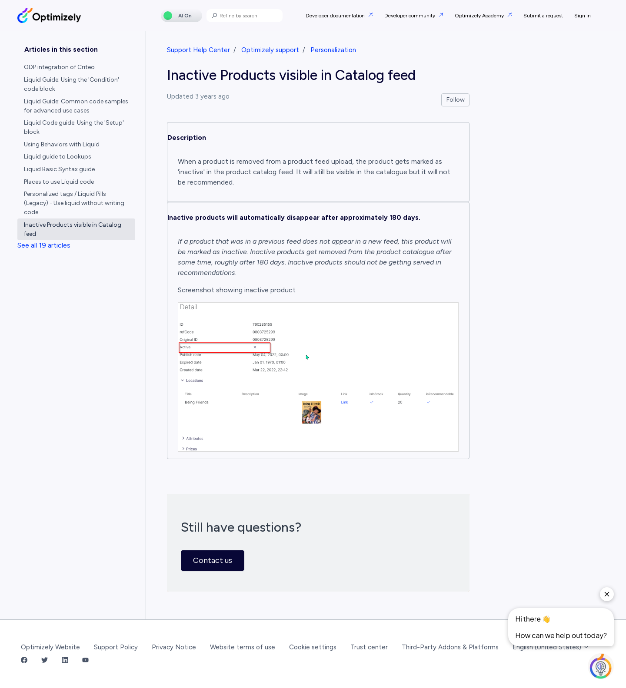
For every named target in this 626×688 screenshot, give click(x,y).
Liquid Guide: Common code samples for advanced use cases (76, 106)
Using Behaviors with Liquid (62, 144)
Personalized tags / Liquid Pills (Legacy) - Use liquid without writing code (74, 203)
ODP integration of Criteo (59, 67)
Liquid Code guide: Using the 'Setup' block (74, 127)
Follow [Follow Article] (455, 99)
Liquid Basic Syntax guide (59, 169)
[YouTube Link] (85, 661)
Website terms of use (242, 647)
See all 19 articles (43, 245)
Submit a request (543, 16)
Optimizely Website (50, 647)
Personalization (333, 50)
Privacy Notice (174, 647)
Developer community (410, 16)
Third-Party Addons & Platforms (450, 647)
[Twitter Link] (44, 661)
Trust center (369, 647)
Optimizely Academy (480, 16)
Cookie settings (312, 647)
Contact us (212, 560)
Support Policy (116, 647)
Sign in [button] (582, 16)
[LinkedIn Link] (65, 661)
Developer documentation (336, 16)
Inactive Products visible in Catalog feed (72, 229)
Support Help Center (198, 50)
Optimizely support (270, 50)
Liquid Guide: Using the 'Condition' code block (71, 84)
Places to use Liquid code (59, 181)
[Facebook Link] (24, 661)
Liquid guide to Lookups (57, 156)
